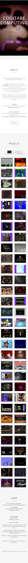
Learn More (14, 37)
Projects (14, 123)
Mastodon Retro (14, 518)
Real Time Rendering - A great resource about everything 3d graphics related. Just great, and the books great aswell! (14, 532)
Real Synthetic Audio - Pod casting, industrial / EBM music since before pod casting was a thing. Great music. (14, 526)
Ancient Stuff (18, 152)
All (9, 152)
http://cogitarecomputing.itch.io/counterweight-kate (14, 116)
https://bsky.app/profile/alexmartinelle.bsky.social (14, 505)
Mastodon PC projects (14, 519)
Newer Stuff (20, 153)
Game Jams (9, 153)
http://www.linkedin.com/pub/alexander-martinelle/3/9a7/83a (14, 509)
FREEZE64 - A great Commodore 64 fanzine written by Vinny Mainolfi (14, 536)
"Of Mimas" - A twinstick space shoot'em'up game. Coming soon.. (14, 541)
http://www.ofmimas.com (14, 107)
